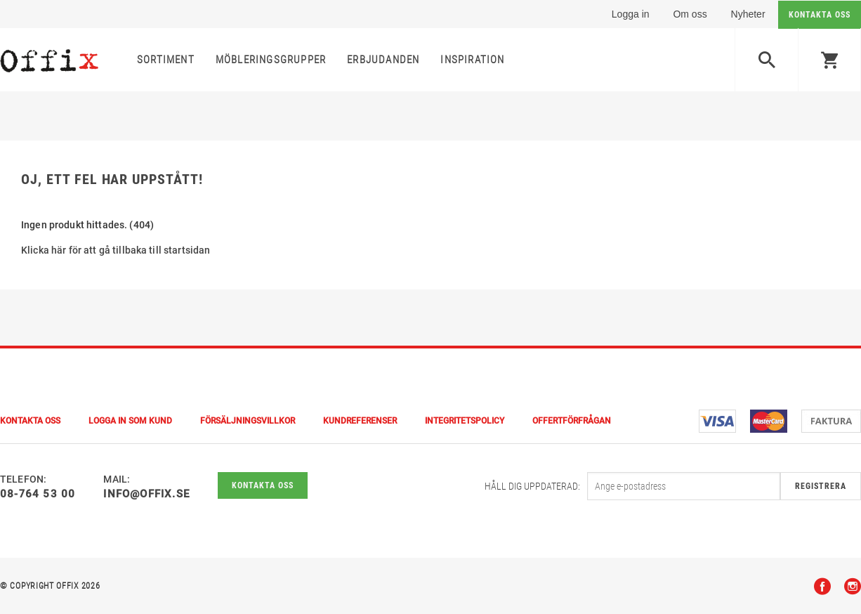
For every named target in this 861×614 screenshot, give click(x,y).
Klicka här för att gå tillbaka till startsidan (115, 250)
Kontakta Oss (30, 421)
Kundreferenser (360, 421)
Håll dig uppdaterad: (532, 486)
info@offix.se (146, 494)
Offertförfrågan (571, 421)
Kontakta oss (263, 485)
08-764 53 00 (37, 494)
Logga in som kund (130, 421)
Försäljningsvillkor (247, 421)
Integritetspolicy (464, 421)
